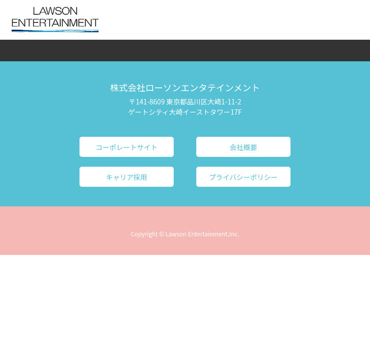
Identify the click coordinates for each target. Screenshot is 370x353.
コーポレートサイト (127, 147)
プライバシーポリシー (243, 177)
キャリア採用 (126, 177)
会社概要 (243, 147)
